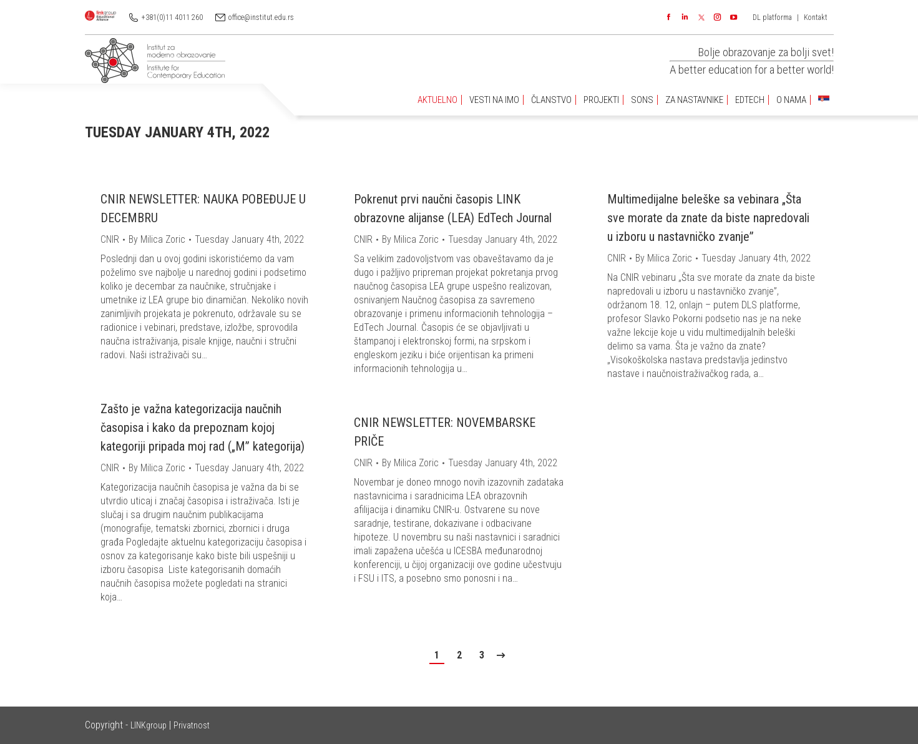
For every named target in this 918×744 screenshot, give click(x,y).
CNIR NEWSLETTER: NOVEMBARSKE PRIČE (444, 432)
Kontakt (816, 17)
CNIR (109, 239)
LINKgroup (148, 725)
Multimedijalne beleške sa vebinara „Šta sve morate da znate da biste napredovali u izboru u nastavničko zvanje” (708, 218)
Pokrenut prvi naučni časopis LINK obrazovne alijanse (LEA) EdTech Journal (453, 208)
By (157, 239)
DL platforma (772, 17)
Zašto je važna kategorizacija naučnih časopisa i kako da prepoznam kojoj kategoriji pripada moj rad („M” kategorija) (202, 427)
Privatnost (191, 725)
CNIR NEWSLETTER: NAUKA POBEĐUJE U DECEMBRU (203, 208)
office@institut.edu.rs (261, 17)
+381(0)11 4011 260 (172, 17)
